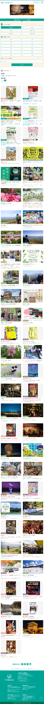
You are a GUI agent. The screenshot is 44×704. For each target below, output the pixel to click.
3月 (11, 42)
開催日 (3, 75)
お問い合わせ (30, 668)
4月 (32, 42)
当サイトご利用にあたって (16, 668)
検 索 (22, 64)
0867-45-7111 (22, 675)
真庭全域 (11, 27)
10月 (32, 52)
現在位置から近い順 (11, 75)
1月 (11, 39)
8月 (32, 48)
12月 (32, 55)
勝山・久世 (32, 30)
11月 (11, 55)
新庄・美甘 (32, 33)
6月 (32, 45)
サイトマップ (24, 668)
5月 (11, 45)
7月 (11, 48)
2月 (32, 39)
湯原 (11, 30)
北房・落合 (11, 33)
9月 (11, 52)
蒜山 (32, 27)
